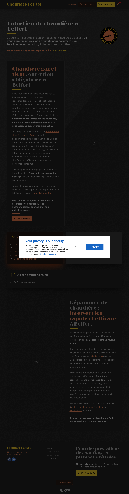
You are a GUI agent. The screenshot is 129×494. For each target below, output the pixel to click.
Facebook (52, 254)
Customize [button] (78, 247)
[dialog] (64, 247)
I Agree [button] (95, 247)
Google (43, 254)
